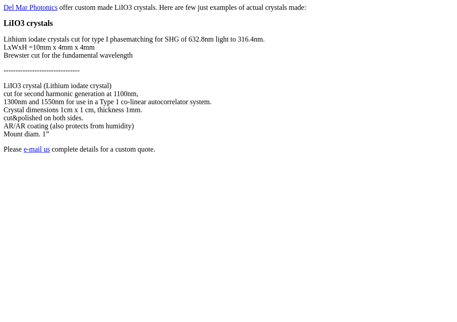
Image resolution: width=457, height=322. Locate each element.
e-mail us (37, 149)
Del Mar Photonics (31, 7)
